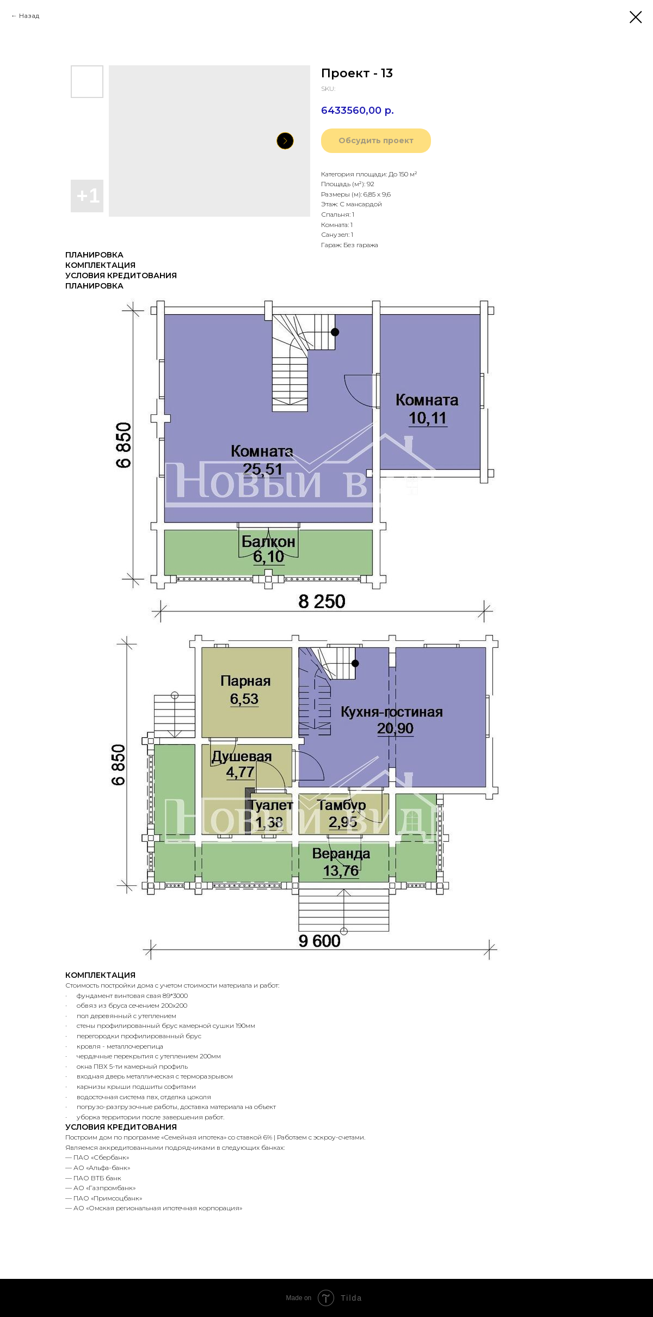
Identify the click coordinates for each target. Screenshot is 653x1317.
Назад (29, 15)
